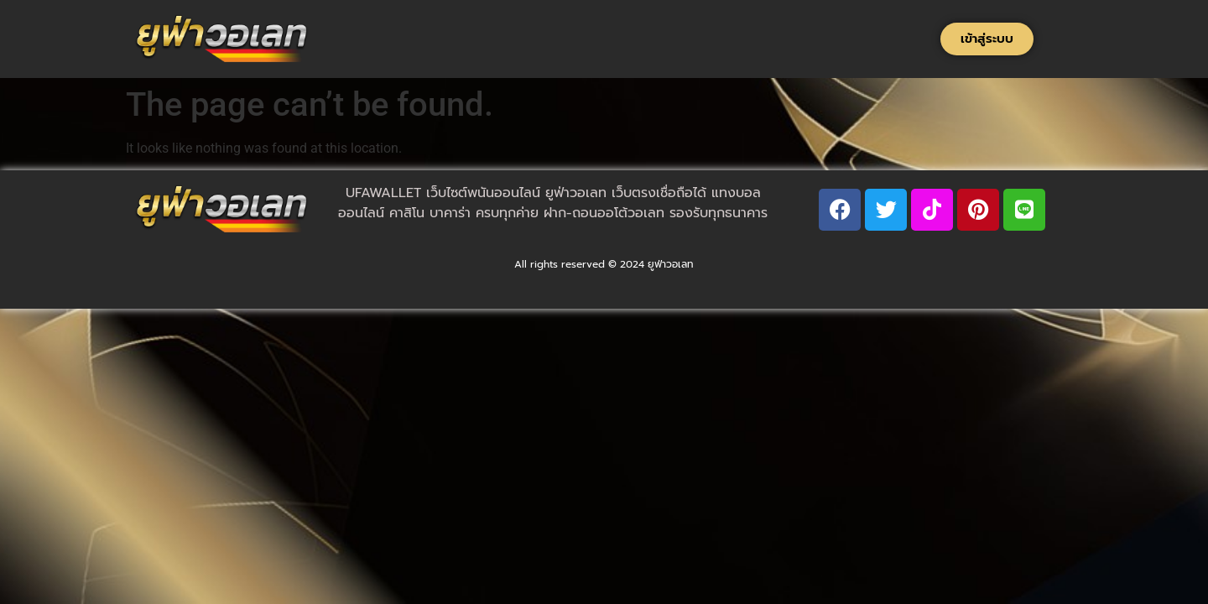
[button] (987, 39)
